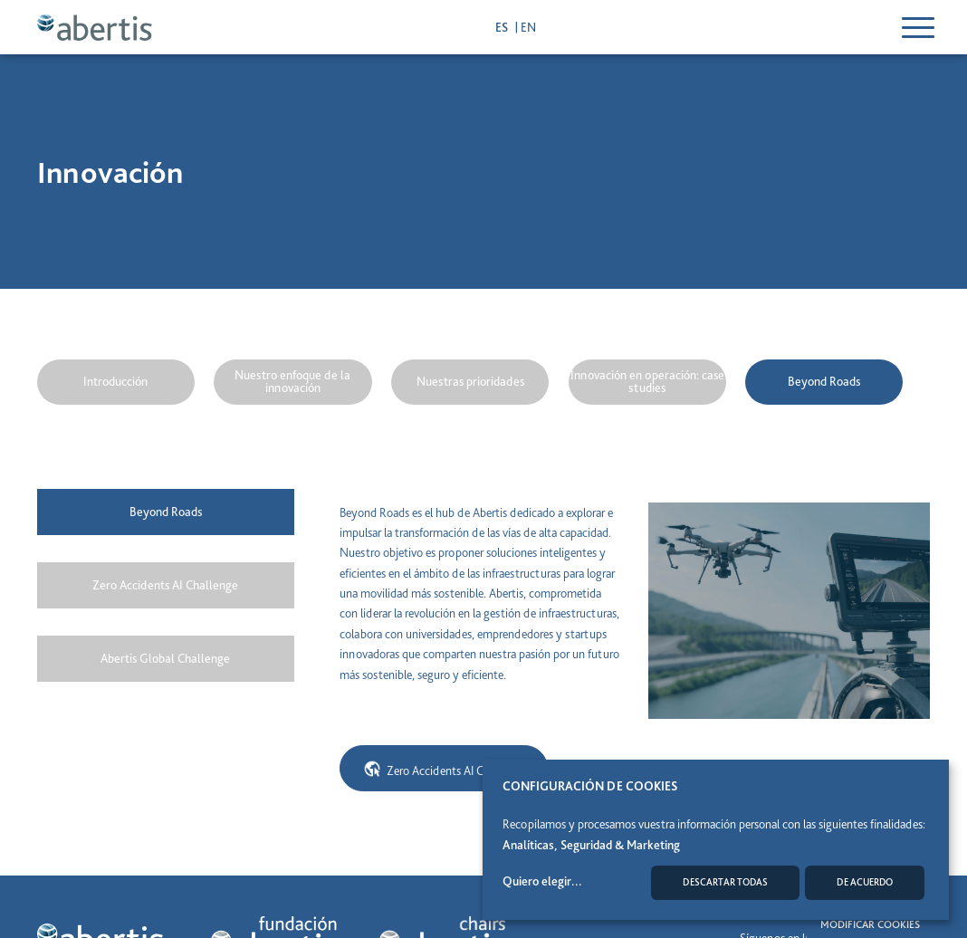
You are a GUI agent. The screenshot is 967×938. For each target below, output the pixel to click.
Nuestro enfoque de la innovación (292, 381)
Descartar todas (725, 882)
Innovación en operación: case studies (647, 381)
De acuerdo (865, 882)
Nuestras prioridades (470, 381)
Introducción (115, 381)
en (528, 27)
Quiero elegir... (542, 881)
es (503, 27)
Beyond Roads (824, 381)
